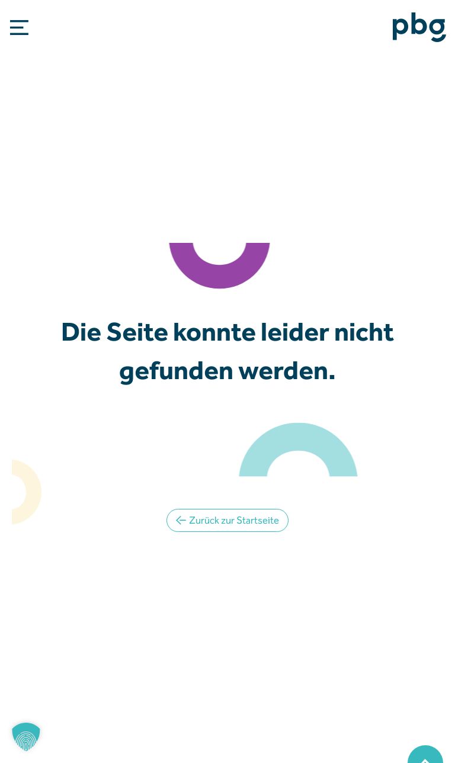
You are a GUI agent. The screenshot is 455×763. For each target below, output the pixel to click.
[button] (26, 737)
